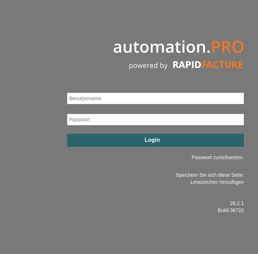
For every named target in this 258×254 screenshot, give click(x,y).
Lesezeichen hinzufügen (217, 182)
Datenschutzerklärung (32, 244)
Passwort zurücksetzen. (218, 157)
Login (156, 140)
